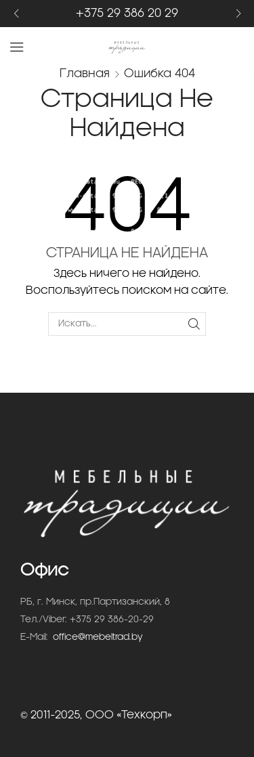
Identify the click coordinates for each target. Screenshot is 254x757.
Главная (85, 73)
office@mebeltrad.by (98, 637)
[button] (15, 13)
